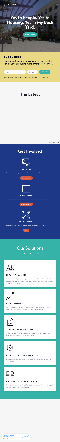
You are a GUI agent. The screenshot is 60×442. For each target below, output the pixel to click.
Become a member (30, 34)
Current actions (26, 178)
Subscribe (45, 72)
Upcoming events (26, 204)
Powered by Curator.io (54, 142)
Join (26, 230)
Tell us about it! (43, 77)
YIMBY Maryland (14, 4)
